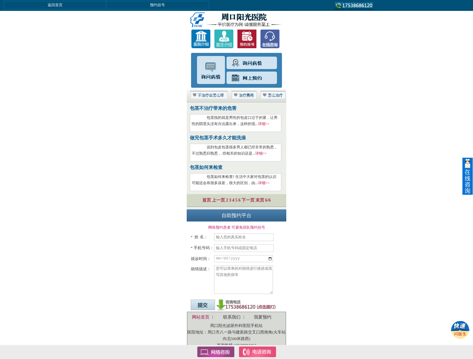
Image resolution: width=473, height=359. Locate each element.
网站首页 (200, 317)
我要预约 (262, 317)
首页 (206, 200)
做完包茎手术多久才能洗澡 (218, 137)
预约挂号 (157, 5)
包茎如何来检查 (206, 167)
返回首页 (55, 5)
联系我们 (232, 317)
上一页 (218, 200)
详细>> (264, 124)
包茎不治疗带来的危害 (213, 108)
